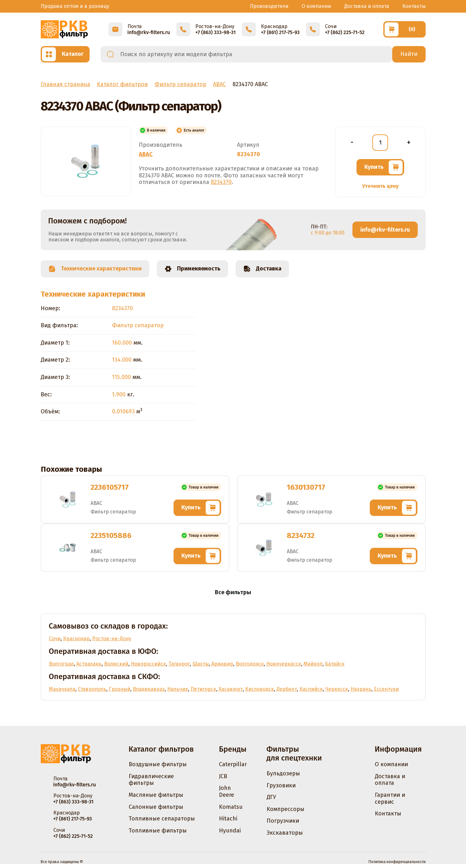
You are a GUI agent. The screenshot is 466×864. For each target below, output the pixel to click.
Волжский (116, 664)
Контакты (414, 6)
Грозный (119, 689)
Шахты (200, 664)
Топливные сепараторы (162, 818)
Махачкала (62, 689)
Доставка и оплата (366, 6)
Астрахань (89, 664)
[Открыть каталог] (65, 54)
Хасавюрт (231, 689)
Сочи (55, 639)
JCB (223, 776)
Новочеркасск (283, 664)
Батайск (335, 664)
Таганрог (179, 664)
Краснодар (76, 639)
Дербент (286, 689)
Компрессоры (285, 809)
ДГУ (271, 797)
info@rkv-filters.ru (385, 229)
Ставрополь (92, 689)
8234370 (221, 182)
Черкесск (336, 689)
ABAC (146, 154)
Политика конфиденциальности (397, 862)
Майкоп (313, 664)
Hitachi (228, 818)
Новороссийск (148, 664)
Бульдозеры (283, 773)
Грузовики (281, 785)
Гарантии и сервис (390, 798)
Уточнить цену (380, 186)
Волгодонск (250, 664)
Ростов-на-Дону (111, 639)
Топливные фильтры (158, 830)
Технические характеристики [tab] (95, 269)
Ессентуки (386, 689)
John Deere (226, 791)
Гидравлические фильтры (151, 780)
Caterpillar (233, 764)
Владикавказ (149, 689)
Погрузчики (283, 820)
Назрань (361, 689)
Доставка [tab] (262, 269)
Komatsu (231, 806)
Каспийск (311, 689)
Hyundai (230, 830)
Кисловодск (259, 689)
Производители (269, 6)
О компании (316, 6)
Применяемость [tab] (192, 269)
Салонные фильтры (156, 806)
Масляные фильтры (156, 794)
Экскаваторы (285, 832)
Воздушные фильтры (158, 764)
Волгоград (61, 664)
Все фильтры (233, 592)
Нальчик (177, 689)
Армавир (222, 664)
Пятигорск (203, 689)
